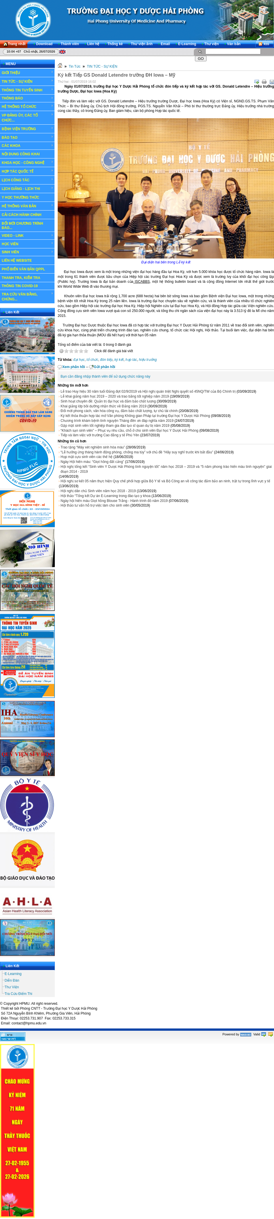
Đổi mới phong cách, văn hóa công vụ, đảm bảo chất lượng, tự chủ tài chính (119, 411)
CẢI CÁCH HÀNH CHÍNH (21, 215)
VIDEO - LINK (27, 236)
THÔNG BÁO (27, 98)
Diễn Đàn (12, 980)
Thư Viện (12, 987)
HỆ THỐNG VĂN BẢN (27, 206)
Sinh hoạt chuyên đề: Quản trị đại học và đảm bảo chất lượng (108, 401)
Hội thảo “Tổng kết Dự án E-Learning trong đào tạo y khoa (106, 496)
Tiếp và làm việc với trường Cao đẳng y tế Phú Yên (100, 435)
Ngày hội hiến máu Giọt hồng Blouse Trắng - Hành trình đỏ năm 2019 (114, 501)
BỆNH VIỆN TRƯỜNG (27, 128)
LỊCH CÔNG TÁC (27, 180)
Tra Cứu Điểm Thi (18, 994)
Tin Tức (74, 66)
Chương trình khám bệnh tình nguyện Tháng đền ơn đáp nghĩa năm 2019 (117, 421)
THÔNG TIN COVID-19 (20, 286)
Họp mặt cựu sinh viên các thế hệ (86, 457)
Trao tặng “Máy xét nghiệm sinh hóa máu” (93, 447)
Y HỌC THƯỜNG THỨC (20, 197)
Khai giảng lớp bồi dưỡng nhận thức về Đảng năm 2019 (104, 406)
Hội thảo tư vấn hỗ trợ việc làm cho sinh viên (95, 505)
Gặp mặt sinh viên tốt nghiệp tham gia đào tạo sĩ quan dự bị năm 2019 (115, 426)
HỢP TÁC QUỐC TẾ (27, 171)
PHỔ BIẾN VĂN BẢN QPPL (23, 269)
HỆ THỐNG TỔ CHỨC (27, 106)
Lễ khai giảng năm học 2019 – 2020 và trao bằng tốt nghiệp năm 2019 (115, 396)
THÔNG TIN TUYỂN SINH (27, 90)
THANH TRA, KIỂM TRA (21, 278)
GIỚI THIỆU (27, 72)
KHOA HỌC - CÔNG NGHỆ (27, 162)
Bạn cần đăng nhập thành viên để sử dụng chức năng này (105, 376)
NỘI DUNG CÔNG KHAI (21, 154)
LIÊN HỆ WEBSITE (17, 260)
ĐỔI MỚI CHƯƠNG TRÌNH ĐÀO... (22, 225)
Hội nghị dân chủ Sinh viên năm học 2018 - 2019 (98, 491)
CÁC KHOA (27, 146)
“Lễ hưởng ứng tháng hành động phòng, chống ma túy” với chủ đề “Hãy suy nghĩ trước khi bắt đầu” (137, 452)
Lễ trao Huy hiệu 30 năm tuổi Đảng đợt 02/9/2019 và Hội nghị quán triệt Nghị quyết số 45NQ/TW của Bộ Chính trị (148, 391)
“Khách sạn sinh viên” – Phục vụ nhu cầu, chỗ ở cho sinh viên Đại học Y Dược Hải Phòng (129, 431)
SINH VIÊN (27, 252)
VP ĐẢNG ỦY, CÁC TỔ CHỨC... (27, 117)
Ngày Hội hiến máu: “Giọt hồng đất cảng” (92, 462)
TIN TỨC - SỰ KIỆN (27, 81)
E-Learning (13, 974)
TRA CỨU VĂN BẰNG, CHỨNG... (27, 296)
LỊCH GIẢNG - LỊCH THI (27, 188)
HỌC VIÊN (27, 243)
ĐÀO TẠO (27, 137)
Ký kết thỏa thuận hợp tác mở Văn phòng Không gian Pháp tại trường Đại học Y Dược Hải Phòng (135, 416)
